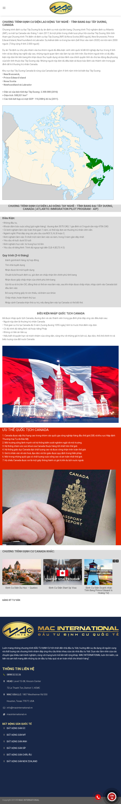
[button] (117, 561)
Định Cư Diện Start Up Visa (62, 587)
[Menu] (4, 8)
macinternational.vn (17, 714)
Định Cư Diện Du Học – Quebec (22, 587)
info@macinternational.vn (20, 707)
